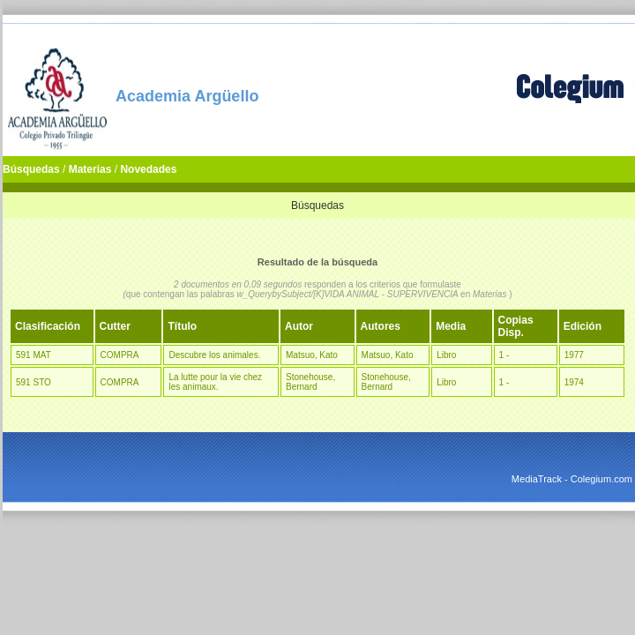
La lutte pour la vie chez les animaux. (215, 382)
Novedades (148, 169)
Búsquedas (31, 169)
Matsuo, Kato (312, 355)
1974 (574, 382)
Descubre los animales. (214, 355)
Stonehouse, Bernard (310, 382)
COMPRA (120, 355)
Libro (446, 355)
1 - (504, 355)
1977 (574, 355)
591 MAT (33, 355)
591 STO (33, 382)
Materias (90, 169)
